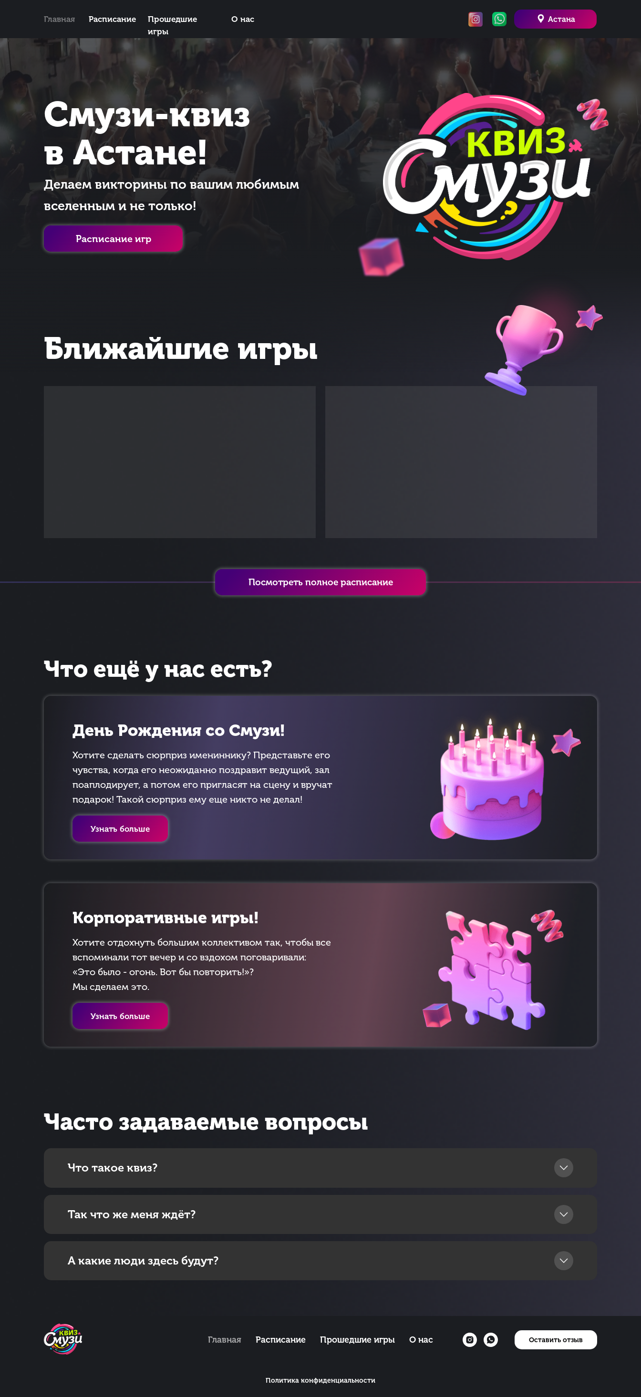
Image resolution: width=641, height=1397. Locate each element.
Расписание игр (113, 239)
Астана (561, 19)
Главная (59, 19)
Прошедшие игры (357, 1340)
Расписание (112, 19)
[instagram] (470, 1340)
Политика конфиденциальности (320, 1381)
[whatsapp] (491, 1340)
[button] (120, 1016)
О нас (242, 19)
